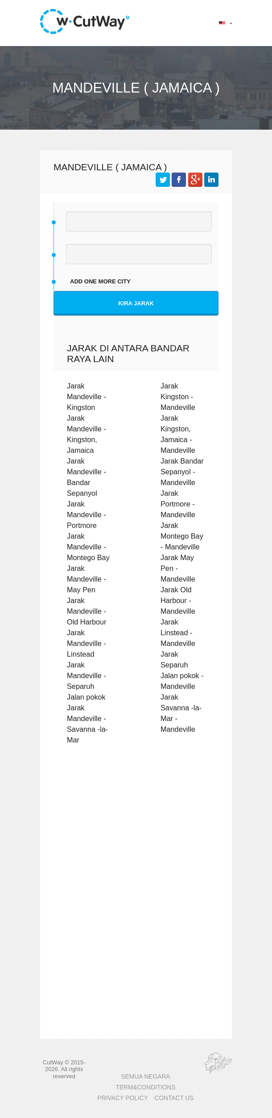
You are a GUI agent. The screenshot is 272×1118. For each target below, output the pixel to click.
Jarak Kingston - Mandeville (178, 396)
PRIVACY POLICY (123, 1098)
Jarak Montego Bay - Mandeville (182, 536)
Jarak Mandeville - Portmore (86, 514)
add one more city (100, 281)
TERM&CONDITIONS (145, 1087)
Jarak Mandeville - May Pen (86, 579)
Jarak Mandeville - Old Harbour (87, 611)
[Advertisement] (136, 829)
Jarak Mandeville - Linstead (86, 643)
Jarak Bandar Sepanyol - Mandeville (182, 471)
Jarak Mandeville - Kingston (86, 396)
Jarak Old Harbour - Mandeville (178, 600)
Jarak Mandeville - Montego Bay (88, 546)
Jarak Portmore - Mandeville (178, 504)
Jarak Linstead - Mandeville (178, 632)
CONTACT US (174, 1098)
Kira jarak (136, 303)
